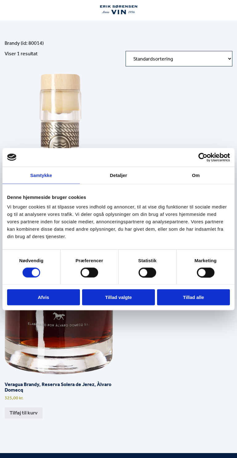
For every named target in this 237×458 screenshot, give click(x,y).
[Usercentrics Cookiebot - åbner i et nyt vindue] (203, 157)
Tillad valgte (118, 297)
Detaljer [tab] (118, 175)
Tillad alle (193, 297)
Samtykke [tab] (41, 175)
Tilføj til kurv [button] (24, 413)
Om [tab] (196, 175)
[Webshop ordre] (179, 58)
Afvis (43, 297)
